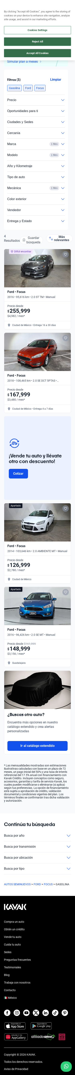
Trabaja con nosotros (17, 982)
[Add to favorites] (65, 254)
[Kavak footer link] (15, 909)
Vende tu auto (12, 937)
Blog (7, 975)
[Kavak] (9, 6)
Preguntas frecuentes (17, 959)
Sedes (7, 952)
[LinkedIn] (45, 1013)
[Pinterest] (65, 1013)
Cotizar (18, 473)
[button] (14, 88)
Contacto (10, 990)
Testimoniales (12, 967)
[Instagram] (17, 1013)
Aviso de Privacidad (16, 1069)
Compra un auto (14, 921)
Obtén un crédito (14, 929)
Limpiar (55, 79)
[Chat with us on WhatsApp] (66, 1066)
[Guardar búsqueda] (31, 240)
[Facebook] (7, 1013)
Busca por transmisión (37, 846)
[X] (36, 1013)
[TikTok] (55, 1013)
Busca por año (37, 835)
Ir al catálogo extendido (37, 746)
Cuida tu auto (12, 944)
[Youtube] (26, 1013)
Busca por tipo (37, 868)
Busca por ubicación (37, 857)
